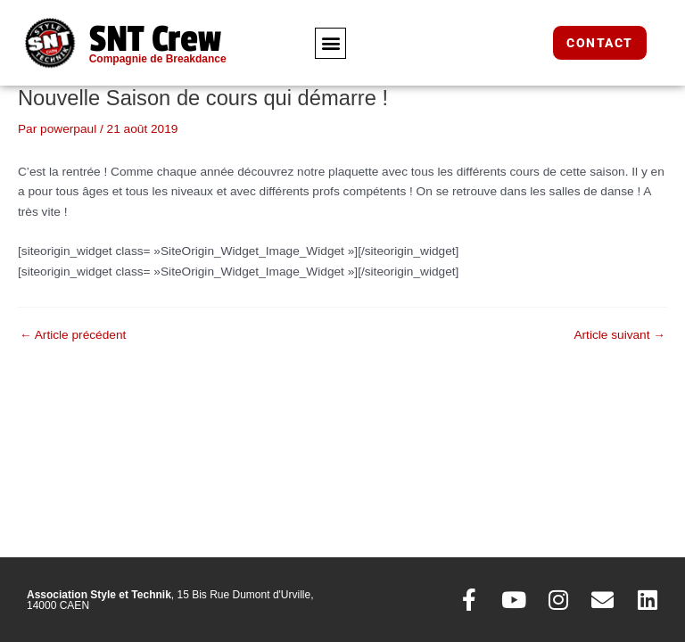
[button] (330, 43)
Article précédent (73, 335)
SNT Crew (155, 39)
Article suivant (619, 335)
